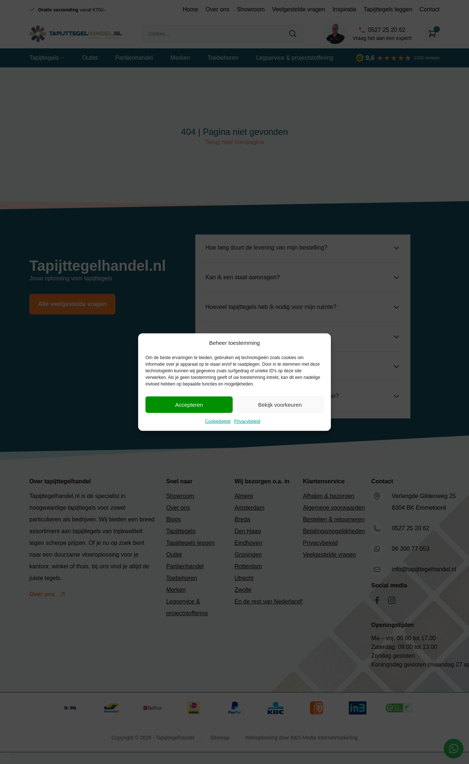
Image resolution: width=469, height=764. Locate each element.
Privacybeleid (247, 421)
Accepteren (189, 404)
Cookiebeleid (217, 421)
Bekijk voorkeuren (280, 404)
